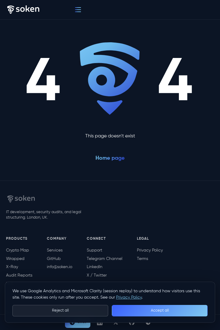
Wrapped (15, 259)
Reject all (60, 310)
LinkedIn (94, 267)
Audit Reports (19, 275)
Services (55, 250)
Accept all (160, 310)
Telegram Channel (104, 259)
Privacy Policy (150, 250)
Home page (110, 158)
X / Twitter (97, 275)
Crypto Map (17, 250)
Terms (142, 259)
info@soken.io (59, 267)
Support (94, 250)
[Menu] (78, 10)
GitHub (54, 259)
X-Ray (12, 267)
